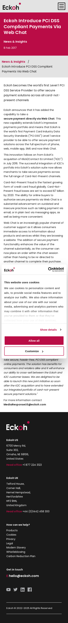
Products (12, 530)
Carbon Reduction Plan (20, 556)
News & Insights (13, 62)
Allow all (34, 340)
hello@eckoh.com (24, 576)
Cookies (11, 535)
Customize (34, 351)
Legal (9, 543)
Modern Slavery (16, 547)
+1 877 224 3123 (32, 465)
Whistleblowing (15, 552)
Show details (48, 329)
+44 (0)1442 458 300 (36, 511)
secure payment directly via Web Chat (29, 118)
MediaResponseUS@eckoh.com (25, 404)
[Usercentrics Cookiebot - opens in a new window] (48, 269)
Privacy (10, 539)
